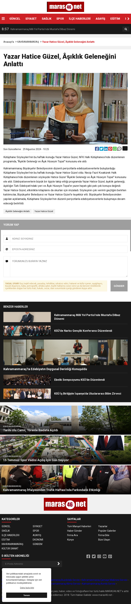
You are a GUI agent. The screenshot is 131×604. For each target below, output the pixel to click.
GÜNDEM (37, 544)
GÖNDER (119, 286)
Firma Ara (72, 535)
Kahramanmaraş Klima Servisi (64, 583)
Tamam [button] (26, 595)
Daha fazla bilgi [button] (27, 588)
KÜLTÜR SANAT (10, 548)
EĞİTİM (115, 18)
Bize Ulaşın (104, 539)
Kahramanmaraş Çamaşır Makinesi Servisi (104, 580)
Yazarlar (102, 526)
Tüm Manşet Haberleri (79, 526)
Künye (70, 539)
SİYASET (31, 18)
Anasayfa (8, 41)
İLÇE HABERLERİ (80, 18)
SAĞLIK (46, 18)
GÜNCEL (14, 18)
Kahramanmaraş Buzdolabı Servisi (61, 580)
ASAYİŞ (100, 18)
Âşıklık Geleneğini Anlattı (17, 211)
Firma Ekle (103, 535)
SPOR (60, 18)
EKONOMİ (38, 539)
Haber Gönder (74, 530)
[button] (128, 19)
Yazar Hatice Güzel (44, 211)
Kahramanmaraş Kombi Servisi (98, 583)
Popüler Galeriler (107, 530)
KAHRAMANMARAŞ (28, 41)
